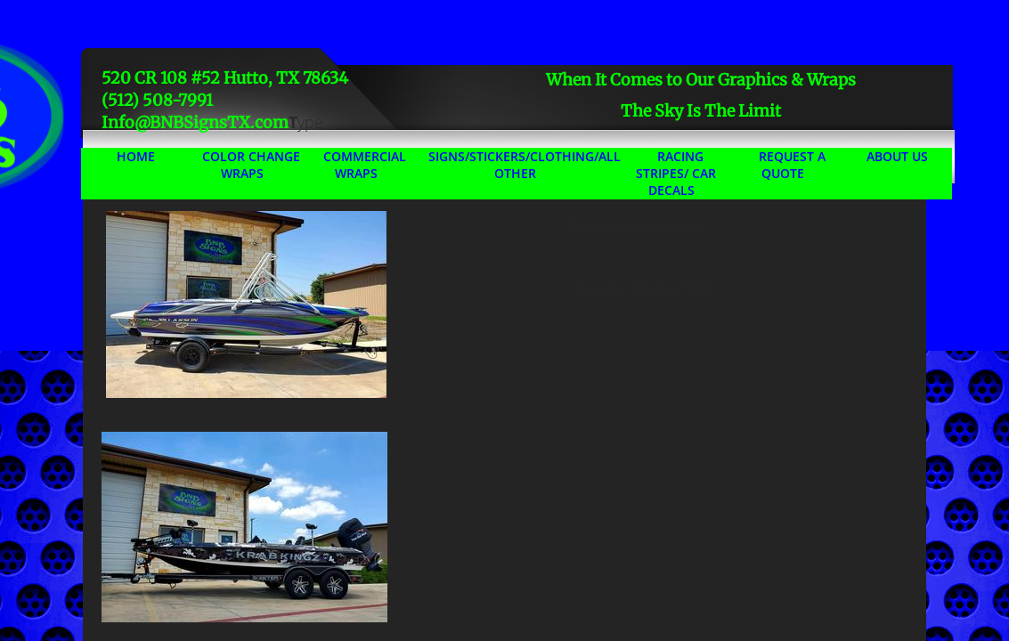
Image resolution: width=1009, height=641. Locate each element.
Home (136, 156)
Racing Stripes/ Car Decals (676, 173)
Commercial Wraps (364, 165)
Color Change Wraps (251, 165)
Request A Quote (792, 165)
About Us (897, 156)
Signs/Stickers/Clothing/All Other (524, 165)
